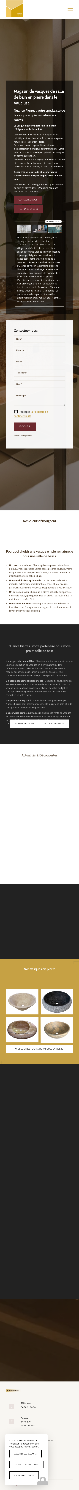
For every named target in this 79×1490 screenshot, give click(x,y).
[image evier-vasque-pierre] (58, 1031)
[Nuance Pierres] (33, 8)
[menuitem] (68, 8)
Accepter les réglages (25, 1454)
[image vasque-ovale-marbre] (23, 1031)
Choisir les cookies (24, 1475)
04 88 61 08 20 (28, 1407)
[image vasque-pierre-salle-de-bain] (58, 1003)
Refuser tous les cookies (27, 1464)
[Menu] (68, 8)
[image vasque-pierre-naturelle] (23, 1003)
